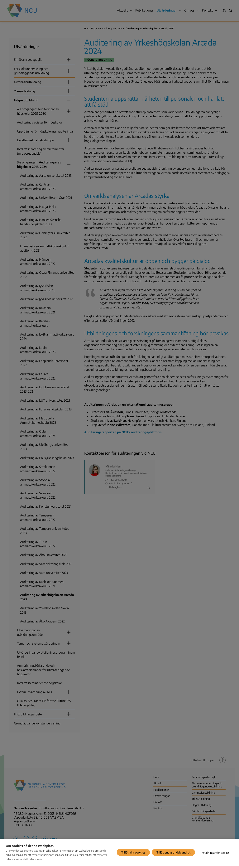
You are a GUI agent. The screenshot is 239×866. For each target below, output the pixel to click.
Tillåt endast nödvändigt (173, 852)
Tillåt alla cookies (133, 852)
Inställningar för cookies (215, 852)
